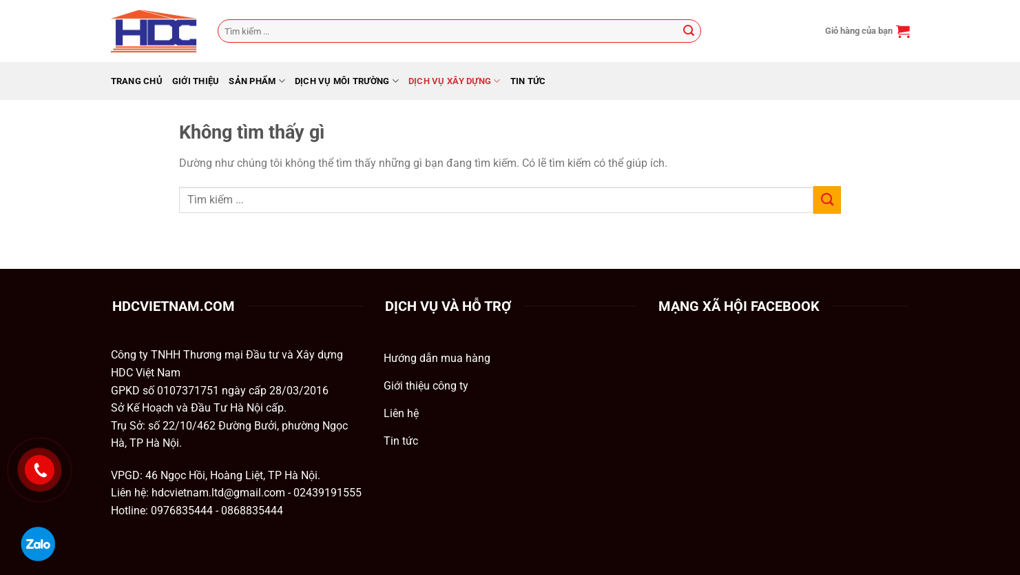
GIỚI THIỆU (196, 81)
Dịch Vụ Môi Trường (347, 81)
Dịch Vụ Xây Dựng (454, 81)
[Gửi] (688, 31)
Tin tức (528, 81)
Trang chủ (137, 81)
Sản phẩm (257, 81)
